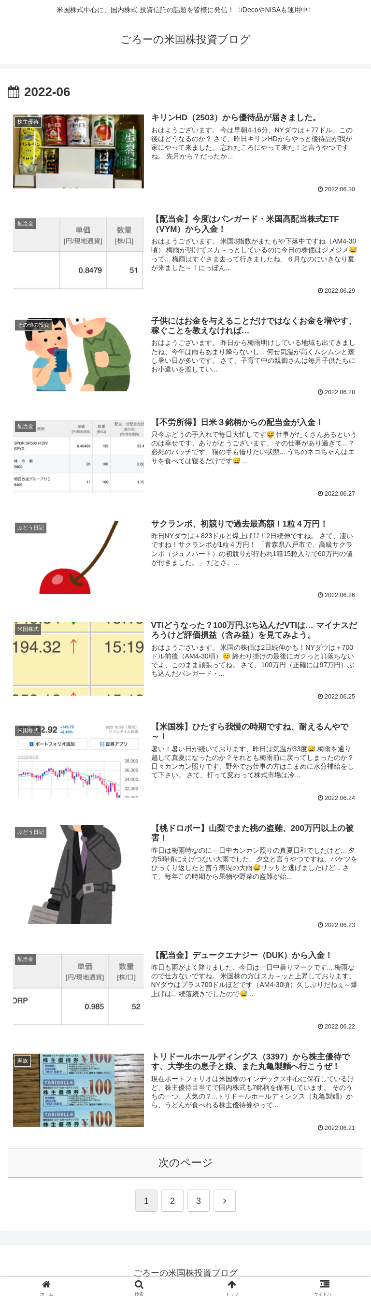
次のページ (185, 1163)
